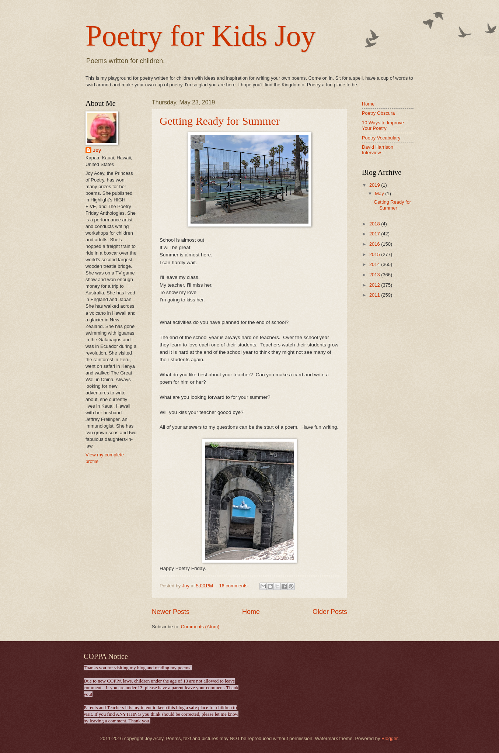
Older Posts (330, 611)
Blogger (389, 738)
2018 (375, 224)
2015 (375, 254)
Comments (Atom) (200, 626)
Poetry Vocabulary (381, 138)
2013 (375, 274)
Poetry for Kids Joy (200, 36)
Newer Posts (170, 611)
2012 (375, 285)
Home (251, 611)
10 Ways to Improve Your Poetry (383, 125)
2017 (375, 233)
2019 (375, 185)
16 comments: (234, 585)
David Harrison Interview (377, 149)
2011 (375, 295)
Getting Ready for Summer (220, 121)
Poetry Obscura (378, 113)
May (380, 193)
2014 (375, 264)
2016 (375, 244)
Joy (97, 150)
